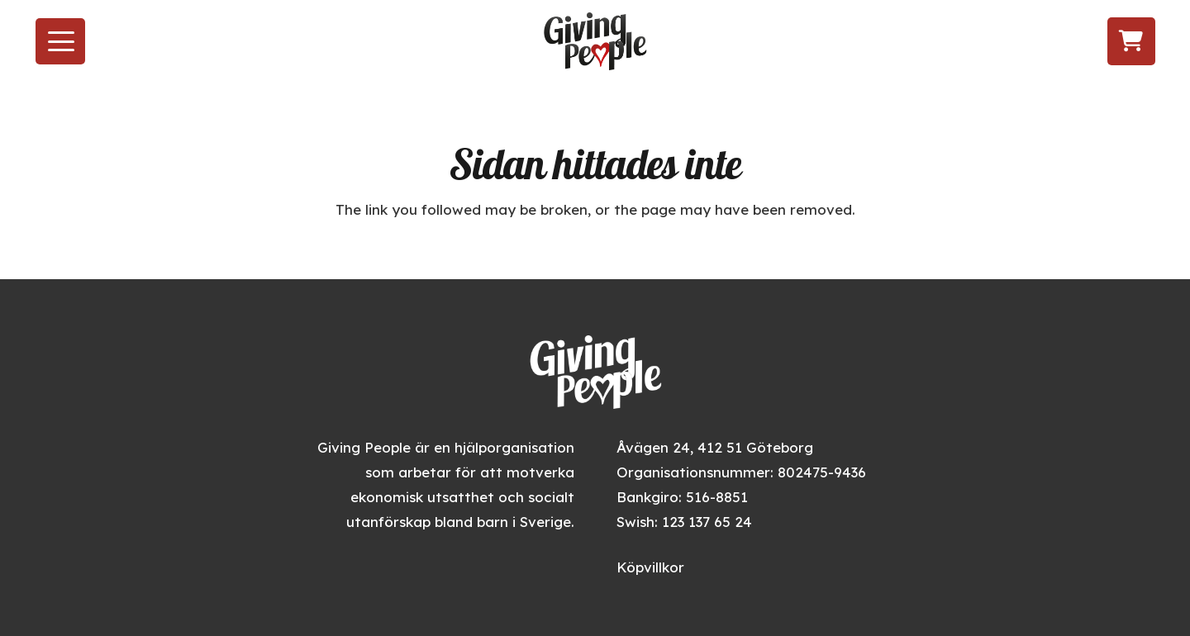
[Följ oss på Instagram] (1031, 41)
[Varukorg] (1130, 40)
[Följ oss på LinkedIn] (1093, 41)
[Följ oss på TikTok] (1062, 41)
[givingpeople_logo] (595, 41)
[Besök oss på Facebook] (1002, 41)
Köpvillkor (650, 567)
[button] (60, 41)
